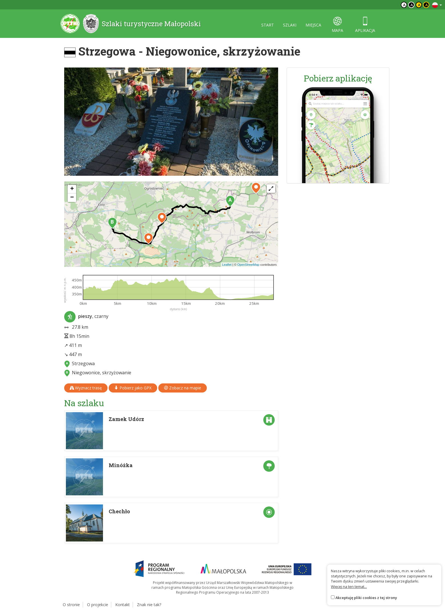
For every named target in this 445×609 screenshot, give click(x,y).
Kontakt (122, 604)
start (267, 25)
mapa (337, 25)
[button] (230, 201)
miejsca (313, 25)
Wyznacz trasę (86, 388)
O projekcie (97, 604)
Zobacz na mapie (182, 388)
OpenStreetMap (248, 264)
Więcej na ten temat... (349, 586)
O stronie (71, 604)
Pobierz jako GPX (132, 388)
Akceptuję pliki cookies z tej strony (366, 597)
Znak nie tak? (149, 604)
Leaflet (227, 264)
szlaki (289, 25)
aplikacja (365, 25)
